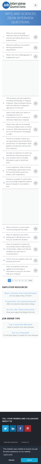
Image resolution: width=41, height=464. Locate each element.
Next (30, 280)
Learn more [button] (7, 454)
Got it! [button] (29, 460)
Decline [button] (11, 460)
